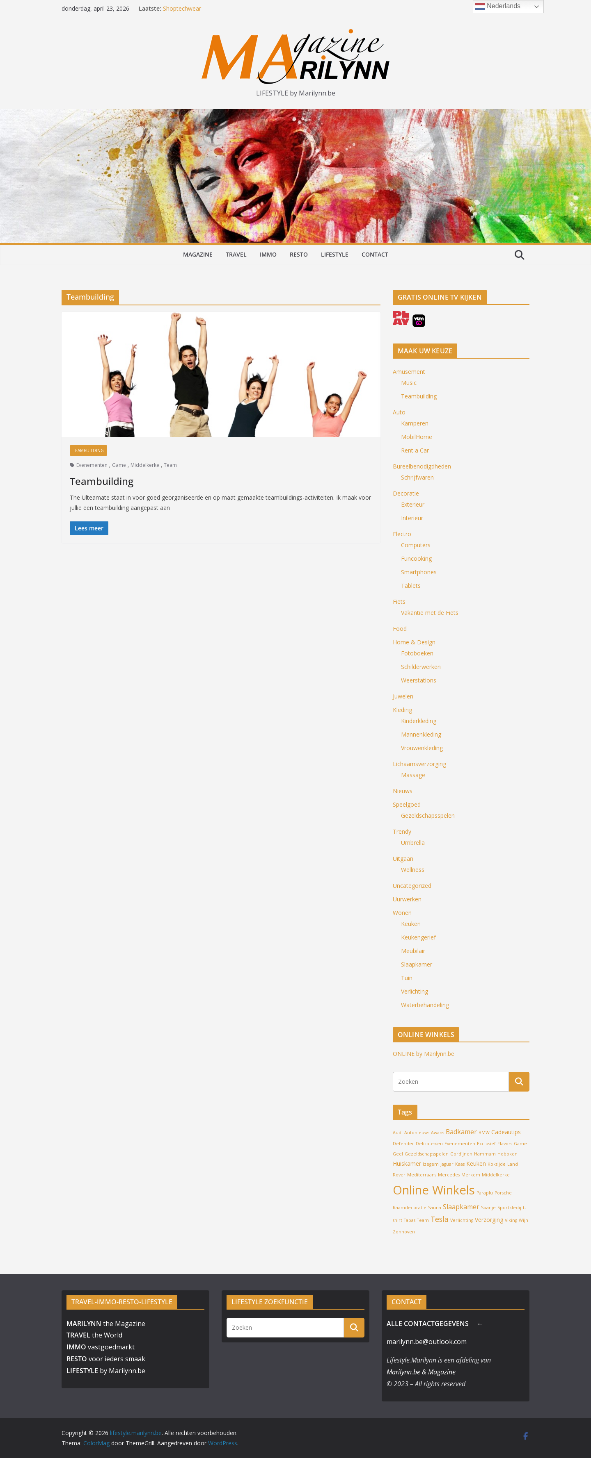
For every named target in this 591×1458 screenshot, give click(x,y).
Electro (402, 534)
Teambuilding (88, 450)
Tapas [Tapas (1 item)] (409, 1220)
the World (94, 1335)
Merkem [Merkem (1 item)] (470, 1175)
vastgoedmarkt (100, 1346)
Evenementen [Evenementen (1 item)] (459, 1143)
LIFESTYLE (334, 254)
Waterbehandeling (425, 1005)
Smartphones (419, 572)
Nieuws (402, 791)
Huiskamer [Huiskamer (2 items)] (407, 1163)
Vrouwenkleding (422, 748)
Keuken (411, 924)
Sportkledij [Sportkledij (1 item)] (509, 1207)
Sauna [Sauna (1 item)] (434, 1207)
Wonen (402, 913)
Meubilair (413, 951)
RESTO (299, 254)
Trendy (402, 831)
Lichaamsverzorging (419, 764)
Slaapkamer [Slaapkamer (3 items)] (461, 1206)
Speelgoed (407, 804)
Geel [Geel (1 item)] (398, 1154)
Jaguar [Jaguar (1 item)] (447, 1164)
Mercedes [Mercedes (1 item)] (449, 1175)
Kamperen (414, 423)
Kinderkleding (418, 721)
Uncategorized (412, 885)
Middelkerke (145, 465)
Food (400, 628)
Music (409, 383)
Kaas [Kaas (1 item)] (460, 1164)
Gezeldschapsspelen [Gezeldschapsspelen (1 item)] (427, 1154)
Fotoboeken (417, 653)
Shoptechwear (182, 8)
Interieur (412, 518)
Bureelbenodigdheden (422, 466)
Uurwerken (407, 899)
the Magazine (105, 1323)
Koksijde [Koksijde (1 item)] (497, 1164)
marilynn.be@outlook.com (427, 1341)
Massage (413, 775)
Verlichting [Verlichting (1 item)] (461, 1220)
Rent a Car (415, 450)
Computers (416, 545)
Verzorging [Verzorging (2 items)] (489, 1220)
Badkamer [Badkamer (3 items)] (461, 1131)
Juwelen (403, 696)
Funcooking (416, 558)
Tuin (406, 978)
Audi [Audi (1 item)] (398, 1132)
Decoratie (406, 493)
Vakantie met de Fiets (429, 612)
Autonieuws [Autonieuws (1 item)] (416, 1132)
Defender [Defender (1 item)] (403, 1143)
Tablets (411, 585)
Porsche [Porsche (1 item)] (503, 1193)
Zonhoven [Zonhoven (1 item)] (404, 1232)
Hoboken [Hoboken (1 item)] (507, 1154)
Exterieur (412, 504)
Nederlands (497, 6)
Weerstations (418, 680)
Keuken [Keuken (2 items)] (476, 1163)
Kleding (402, 710)
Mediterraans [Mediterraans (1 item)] (421, 1175)
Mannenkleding (421, 734)
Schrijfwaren (417, 477)
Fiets (399, 601)
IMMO (268, 254)
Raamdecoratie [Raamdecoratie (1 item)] (409, 1207)
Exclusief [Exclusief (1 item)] (486, 1143)
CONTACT (375, 254)
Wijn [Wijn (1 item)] (523, 1220)
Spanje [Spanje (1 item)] (488, 1207)
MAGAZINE (198, 254)
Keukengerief (418, 937)
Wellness (412, 869)
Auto (399, 412)
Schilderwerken (421, 667)
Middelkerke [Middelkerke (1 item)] (496, 1175)
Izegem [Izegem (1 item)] (431, 1164)
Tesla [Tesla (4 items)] (440, 1219)
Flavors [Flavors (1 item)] (504, 1143)
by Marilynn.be (105, 1370)
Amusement (409, 371)
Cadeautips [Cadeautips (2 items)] (506, 1132)
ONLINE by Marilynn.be (423, 1054)
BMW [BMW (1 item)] (484, 1132)
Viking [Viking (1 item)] (511, 1220)
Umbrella (413, 842)
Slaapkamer (416, 964)
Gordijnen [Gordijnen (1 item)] (461, 1154)
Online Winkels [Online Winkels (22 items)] (434, 1190)
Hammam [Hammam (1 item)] (485, 1154)
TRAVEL (236, 254)
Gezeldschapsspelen (428, 815)
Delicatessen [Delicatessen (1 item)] (429, 1143)
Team (170, 465)
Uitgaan (403, 858)
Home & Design (414, 642)
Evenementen (92, 465)
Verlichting (414, 991)
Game (119, 465)
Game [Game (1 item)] (520, 1143)
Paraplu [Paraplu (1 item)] (484, 1193)
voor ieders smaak (105, 1358)
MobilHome (416, 437)
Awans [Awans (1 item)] (437, 1132)
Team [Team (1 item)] (423, 1220)
